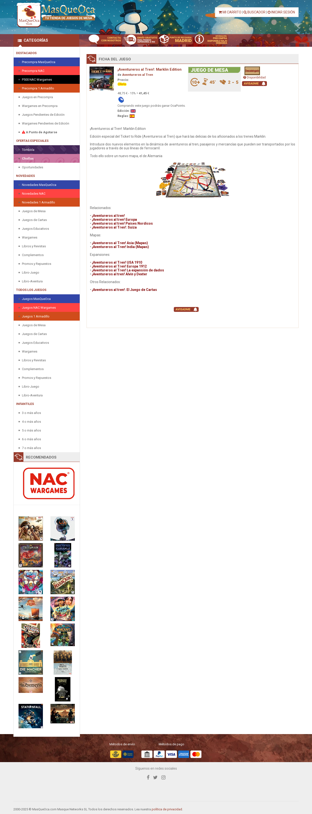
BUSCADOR (254, 12)
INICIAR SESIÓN (281, 12)
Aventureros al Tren (137, 75)
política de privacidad (167, 809)
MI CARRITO (230, 12)
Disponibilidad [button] (254, 77)
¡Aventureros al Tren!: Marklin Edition (149, 69)
